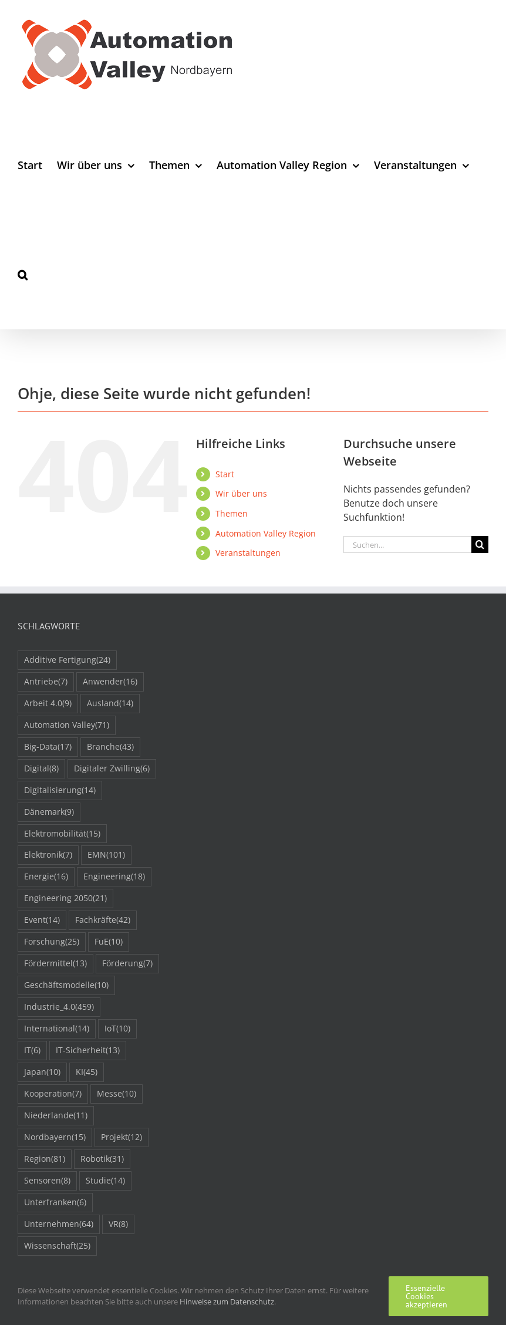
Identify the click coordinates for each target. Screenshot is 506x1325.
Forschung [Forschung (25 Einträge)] (51, 942)
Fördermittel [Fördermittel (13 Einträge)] (55, 964)
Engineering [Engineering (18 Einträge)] (114, 877)
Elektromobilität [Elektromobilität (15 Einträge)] (62, 834)
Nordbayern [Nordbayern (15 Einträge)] (55, 1137)
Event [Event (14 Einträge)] (42, 920)
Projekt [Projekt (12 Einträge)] (121, 1137)
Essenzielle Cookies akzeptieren (426, 1296)
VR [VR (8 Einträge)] (118, 1224)
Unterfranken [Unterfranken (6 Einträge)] (55, 1202)
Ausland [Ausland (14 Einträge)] (110, 703)
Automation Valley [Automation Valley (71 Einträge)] (66, 725)
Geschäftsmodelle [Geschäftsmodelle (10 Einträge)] (66, 985)
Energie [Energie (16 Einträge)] (46, 877)
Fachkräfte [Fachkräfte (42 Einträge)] (102, 920)
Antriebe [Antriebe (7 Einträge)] (46, 682)
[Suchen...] (407, 544)
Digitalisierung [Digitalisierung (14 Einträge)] (60, 790)
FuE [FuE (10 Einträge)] (109, 942)
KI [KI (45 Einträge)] (86, 1072)
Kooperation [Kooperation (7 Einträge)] (53, 1094)
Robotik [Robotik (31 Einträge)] (102, 1159)
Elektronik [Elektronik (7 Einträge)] (48, 855)
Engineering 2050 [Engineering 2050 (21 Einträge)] (65, 898)
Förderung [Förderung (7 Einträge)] (127, 964)
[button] (23, 274)
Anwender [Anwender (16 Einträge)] (110, 682)
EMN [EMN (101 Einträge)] (106, 855)
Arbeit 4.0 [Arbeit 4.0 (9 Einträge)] (48, 703)
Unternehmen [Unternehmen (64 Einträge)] (58, 1224)
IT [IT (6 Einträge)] (32, 1050)
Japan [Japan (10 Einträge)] (42, 1072)
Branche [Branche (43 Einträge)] (110, 747)
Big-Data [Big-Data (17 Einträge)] (48, 747)
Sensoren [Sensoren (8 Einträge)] (47, 1181)
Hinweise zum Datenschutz (227, 1301)
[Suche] (479, 544)
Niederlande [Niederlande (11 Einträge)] (55, 1116)
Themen (231, 513)
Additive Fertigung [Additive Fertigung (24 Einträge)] (67, 660)
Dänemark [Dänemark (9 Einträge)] (49, 812)
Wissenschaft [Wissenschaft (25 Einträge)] (57, 1246)
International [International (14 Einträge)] (56, 1029)
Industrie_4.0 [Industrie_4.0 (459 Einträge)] (59, 1007)
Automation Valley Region (265, 533)
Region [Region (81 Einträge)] (44, 1159)
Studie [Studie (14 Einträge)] (105, 1181)
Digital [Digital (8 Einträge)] (41, 769)
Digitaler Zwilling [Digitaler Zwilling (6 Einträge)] (112, 769)
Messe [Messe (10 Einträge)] (116, 1094)
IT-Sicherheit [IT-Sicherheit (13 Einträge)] (88, 1050)
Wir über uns (241, 493)
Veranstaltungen (248, 552)
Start (224, 474)
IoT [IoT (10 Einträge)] (117, 1029)
